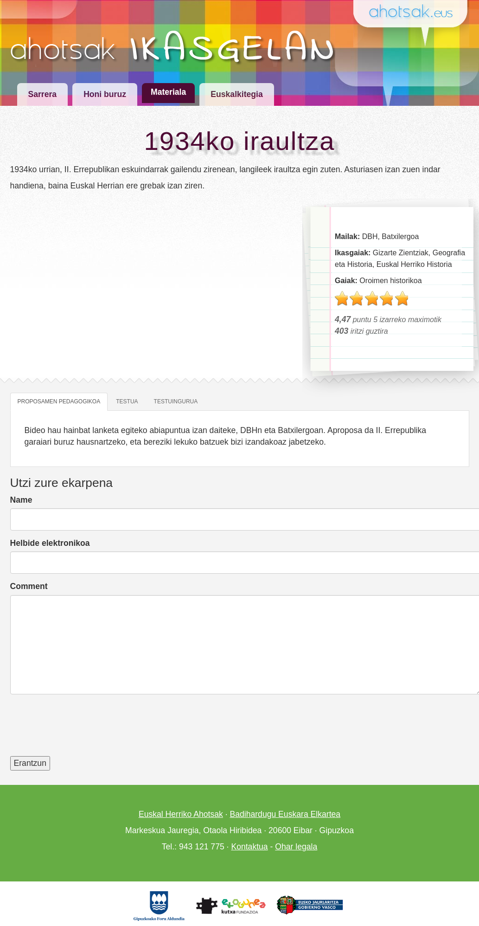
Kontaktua (249, 846)
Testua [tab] (127, 401)
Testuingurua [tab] (176, 401)
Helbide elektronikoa (50, 543)
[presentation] (80, 731)
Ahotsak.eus (414, 12)
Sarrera (42, 94)
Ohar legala (296, 846)
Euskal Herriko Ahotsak (181, 814)
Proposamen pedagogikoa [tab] (59, 401)
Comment (29, 586)
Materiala (168, 92)
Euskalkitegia (236, 94)
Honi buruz (104, 94)
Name (21, 500)
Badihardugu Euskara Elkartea (285, 814)
